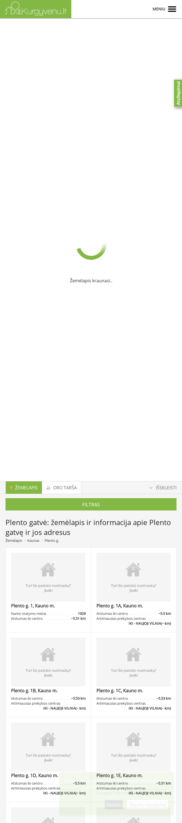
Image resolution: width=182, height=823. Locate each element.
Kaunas (33, 540)
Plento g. (52, 540)
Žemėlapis (14, 540)
